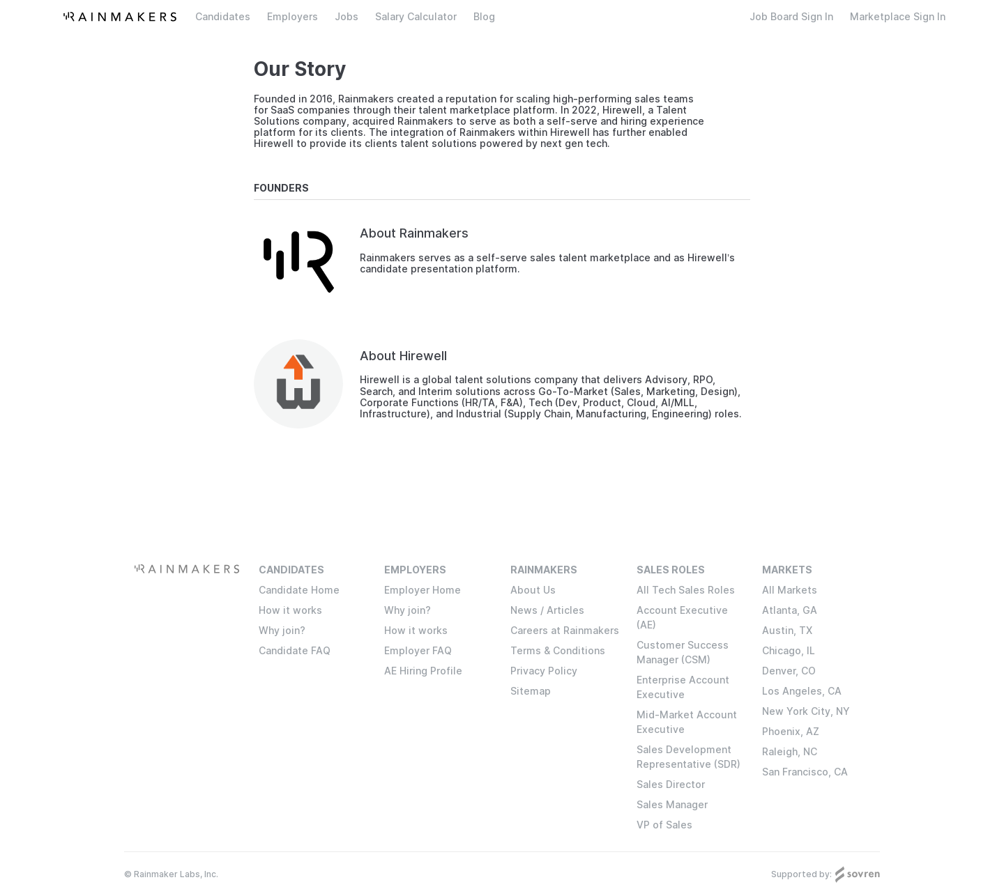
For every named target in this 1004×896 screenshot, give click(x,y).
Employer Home (422, 590)
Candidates (222, 16)
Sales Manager (672, 804)
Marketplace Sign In (897, 16)
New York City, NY (806, 711)
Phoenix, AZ (790, 731)
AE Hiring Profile (423, 671)
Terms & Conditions (557, 650)
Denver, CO (789, 671)
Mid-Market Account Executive (687, 722)
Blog (484, 16)
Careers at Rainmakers (564, 630)
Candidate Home (299, 590)
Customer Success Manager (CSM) (683, 652)
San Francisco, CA (805, 772)
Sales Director (671, 784)
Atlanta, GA (789, 610)
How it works (290, 610)
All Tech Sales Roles (686, 590)
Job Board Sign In (791, 16)
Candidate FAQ (294, 650)
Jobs (346, 16)
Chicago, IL (788, 650)
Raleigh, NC (789, 751)
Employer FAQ (418, 650)
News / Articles (547, 610)
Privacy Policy (543, 671)
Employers (292, 16)
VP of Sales (664, 825)
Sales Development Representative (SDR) (688, 756)
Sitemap (530, 691)
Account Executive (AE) (682, 617)
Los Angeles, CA (802, 691)
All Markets (789, 590)
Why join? (282, 630)
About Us (533, 590)
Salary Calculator (416, 16)
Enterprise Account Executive (683, 687)
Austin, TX (787, 630)
